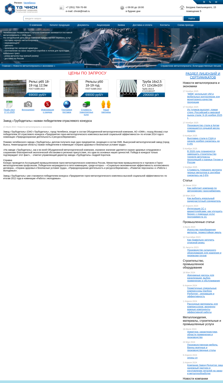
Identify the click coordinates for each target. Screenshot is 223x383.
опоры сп (192, 357)
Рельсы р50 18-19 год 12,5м (94, 85)
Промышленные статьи (198, 222)
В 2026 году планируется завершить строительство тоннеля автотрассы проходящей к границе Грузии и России (205, 157)
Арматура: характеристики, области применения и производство (202, 334)
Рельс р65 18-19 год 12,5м (39, 83)
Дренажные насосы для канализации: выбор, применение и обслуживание (203, 278)
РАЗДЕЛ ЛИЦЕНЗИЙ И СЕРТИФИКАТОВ (203, 75)
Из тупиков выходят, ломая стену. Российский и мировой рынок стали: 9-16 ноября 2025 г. (204, 113)
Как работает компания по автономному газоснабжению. (204, 189)
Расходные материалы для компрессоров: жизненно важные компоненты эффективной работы (202, 307)
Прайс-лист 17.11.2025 (9, 110)
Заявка (121, 25)
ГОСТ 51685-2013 (37, 89)
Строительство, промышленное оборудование (193, 264)
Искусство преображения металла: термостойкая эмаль (204, 231)
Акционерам (103, 25)
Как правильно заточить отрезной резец (200, 241)
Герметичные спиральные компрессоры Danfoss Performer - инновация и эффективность (202, 292)
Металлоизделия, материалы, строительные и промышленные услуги (202, 321)
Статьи (187, 180)
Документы (83, 25)
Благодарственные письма (207, 66)
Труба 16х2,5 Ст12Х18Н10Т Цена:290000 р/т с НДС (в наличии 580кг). (152, 92)
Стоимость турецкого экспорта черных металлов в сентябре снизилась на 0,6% (204, 172)
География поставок (67, 110)
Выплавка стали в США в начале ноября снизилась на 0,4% (203, 141)
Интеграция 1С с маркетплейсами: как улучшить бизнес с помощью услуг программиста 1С (204, 212)
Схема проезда (185, 25)
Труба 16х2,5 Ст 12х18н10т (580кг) (152, 85)
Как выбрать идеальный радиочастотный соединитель (204, 199)
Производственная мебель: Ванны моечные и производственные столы (202, 347)
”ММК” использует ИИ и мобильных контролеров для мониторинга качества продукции (203, 97)
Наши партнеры (106, 110)
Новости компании (195, 378)
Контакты (165, 25)
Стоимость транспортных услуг (86, 112)
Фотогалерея (28, 109)
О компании (35, 25)
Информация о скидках (47, 110)
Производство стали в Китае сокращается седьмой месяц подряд (203, 128)
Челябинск (29, 2)
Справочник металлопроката (176, 66)
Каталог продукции (60, 25)
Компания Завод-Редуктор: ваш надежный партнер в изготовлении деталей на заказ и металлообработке (205, 369)
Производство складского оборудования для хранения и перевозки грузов (204, 253)
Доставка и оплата (142, 25)
